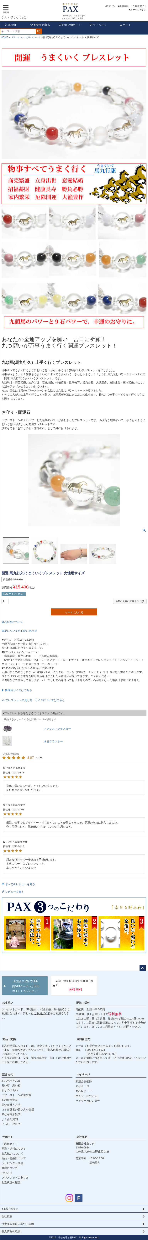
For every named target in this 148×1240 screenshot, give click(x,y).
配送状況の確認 (11, 1182)
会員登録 (124, 6)
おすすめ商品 (40, 24)
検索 (39, 31)
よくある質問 (10, 1119)
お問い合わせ (10, 1208)
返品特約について (12, 621)
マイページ (97, 24)
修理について (10, 1167)
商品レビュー (84, 1091)
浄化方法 (7, 1172)
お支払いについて (12, 1153)
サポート (7, 1136)
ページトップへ (143, 968)
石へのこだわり (11, 1081)
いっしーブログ (11, 1124)
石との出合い (10, 1090)
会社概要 (81, 1136)
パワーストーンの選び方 (16, 1095)
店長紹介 (94, 1162)
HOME (4, 37)
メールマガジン (138, 9)
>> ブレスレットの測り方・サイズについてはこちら (33, 700)
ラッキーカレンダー (88, 1100)
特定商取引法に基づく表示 (18, 1223)
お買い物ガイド (70, 24)
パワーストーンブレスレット (26, 37)
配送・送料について (14, 1148)
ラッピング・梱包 (12, 1163)
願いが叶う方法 (11, 1104)
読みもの (7, 1074)
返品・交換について (14, 1158)
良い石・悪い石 (11, 1085)
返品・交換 (9, 1039)
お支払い (7, 1002)
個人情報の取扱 (11, 1231)
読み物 (10, 24)
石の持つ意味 (10, 1099)
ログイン (110, 6)
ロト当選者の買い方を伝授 (18, 1109)
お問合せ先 (83, 1039)
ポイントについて (86, 1095)
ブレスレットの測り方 (15, 1177)
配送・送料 (83, 1002)
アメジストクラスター (57, 728)
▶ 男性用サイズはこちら (17, 690)
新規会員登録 (84, 1081)
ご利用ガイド (139, 6)
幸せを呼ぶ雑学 (11, 1114)
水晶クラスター (53, 741)
